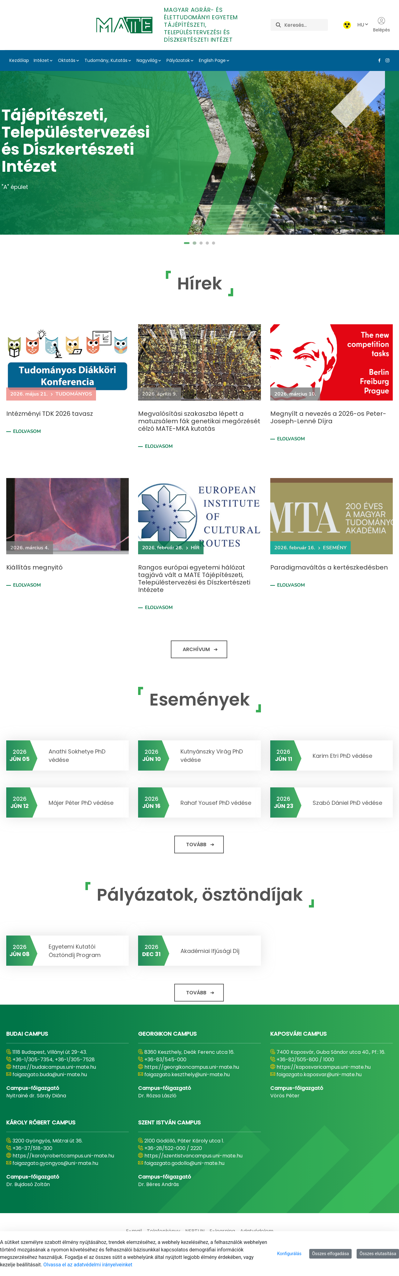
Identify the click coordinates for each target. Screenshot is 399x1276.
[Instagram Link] (386, 60)
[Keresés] (306, 25)
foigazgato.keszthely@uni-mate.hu (187, 1074)
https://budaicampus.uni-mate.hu (54, 1067)
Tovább (196, 844)
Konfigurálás (289, 1253)
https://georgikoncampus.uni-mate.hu (191, 1067)
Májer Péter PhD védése (81, 803)
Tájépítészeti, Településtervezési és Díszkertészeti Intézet (90, 141)
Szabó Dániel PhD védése (347, 803)
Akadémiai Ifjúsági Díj (209, 951)
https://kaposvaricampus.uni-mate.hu (323, 1067)
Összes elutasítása (377, 1253)
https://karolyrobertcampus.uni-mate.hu (63, 1155)
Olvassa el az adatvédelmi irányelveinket (87, 1265)
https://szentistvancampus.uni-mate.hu (193, 1155)
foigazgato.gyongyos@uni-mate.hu (55, 1163)
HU (363, 24)
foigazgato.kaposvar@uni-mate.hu (319, 1074)
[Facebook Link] (378, 60)
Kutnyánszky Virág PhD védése (211, 756)
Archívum (196, 649)
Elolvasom (27, 431)
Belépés (381, 25)
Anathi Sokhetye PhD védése (77, 756)
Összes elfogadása (330, 1253)
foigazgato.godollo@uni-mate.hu (184, 1163)
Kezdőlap (19, 60)
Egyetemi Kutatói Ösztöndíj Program (75, 951)
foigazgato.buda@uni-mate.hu (49, 1074)
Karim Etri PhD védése (342, 756)
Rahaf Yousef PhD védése (215, 803)
